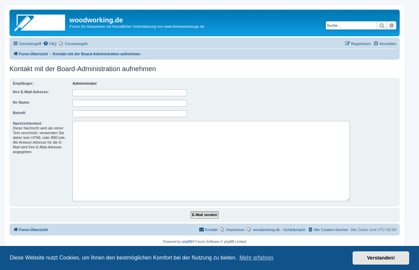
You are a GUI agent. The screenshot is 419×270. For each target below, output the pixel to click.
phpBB (187, 242)
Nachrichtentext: (27, 123)
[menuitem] (50, 44)
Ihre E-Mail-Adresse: (31, 92)
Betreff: (19, 113)
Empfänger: (23, 83)
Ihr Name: (21, 102)
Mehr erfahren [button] (256, 258)
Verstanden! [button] (381, 258)
